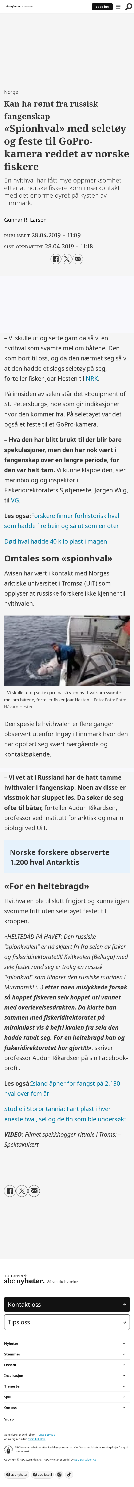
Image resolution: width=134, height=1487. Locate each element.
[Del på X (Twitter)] (67, 259)
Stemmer (12, 1354)
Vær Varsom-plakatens (88, 1447)
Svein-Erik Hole (37, 1439)
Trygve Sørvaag (45, 1434)
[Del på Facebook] (56, 259)
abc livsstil (45, 1475)
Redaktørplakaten (58, 1447)
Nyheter (11, 1343)
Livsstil (10, 1365)
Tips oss (19, 1322)
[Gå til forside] (19, 6)
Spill (7, 1397)
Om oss (10, 1407)
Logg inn (102, 7)
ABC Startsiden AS (85, 1459)
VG (15, 500)
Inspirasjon (13, 1375)
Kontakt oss (24, 1304)
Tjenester (12, 1386)
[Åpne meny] (118, 6)
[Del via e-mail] (77, 259)
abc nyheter (19, 1475)
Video (9, 1419)
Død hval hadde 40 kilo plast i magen (55, 541)
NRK (92, 378)
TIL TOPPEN (13, 1276)
